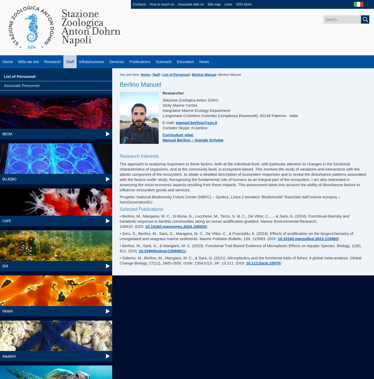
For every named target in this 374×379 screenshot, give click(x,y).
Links (228, 4)
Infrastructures (91, 61)
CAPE (6, 221)
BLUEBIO (9, 179)
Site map (214, 4)
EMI (5, 266)
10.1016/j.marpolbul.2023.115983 (308, 238)
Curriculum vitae (178, 135)
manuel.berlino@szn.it (196, 122)
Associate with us (191, 4)
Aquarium (9, 356)
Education (185, 61)
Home (8, 61)
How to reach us (162, 4)
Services (116, 61)
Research (52, 61)
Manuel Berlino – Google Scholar (193, 140)
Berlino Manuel (204, 75)
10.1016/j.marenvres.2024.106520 (175, 226)
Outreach (164, 61)
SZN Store (244, 4)
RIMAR (7, 311)
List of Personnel (20, 76)
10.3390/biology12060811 (162, 251)
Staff (70, 61)
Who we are (28, 61)
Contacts (139, 4)
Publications (139, 61)
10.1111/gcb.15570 (263, 263)
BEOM (7, 134)
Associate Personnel (21, 85)
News (204, 61)
